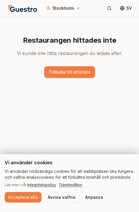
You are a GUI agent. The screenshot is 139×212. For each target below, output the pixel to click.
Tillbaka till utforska (69, 71)
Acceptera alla (23, 197)
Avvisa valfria (61, 197)
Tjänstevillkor (70, 185)
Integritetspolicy (41, 185)
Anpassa (94, 197)
